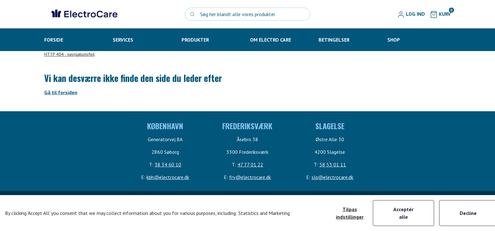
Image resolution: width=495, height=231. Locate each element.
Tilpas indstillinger (350, 213)
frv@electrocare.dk (250, 177)
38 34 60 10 (168, 164)
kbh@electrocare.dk (167, 177)
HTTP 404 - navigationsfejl (69, 54)
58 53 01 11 (332, 164)
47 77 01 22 (250, 164)
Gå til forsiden (60, 92)
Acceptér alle (403, 213)
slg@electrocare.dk (332, 177)
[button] (411, 14)
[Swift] (83, 14)
